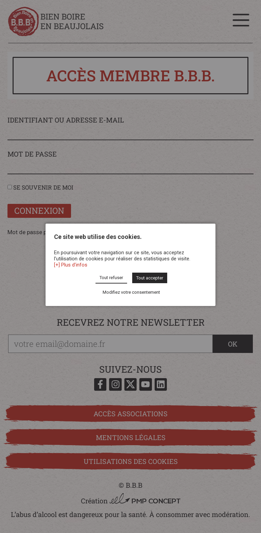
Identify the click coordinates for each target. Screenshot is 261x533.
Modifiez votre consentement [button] (131, 292)
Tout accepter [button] (149, 277)
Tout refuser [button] (111, 277)
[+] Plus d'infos (70, 265)
